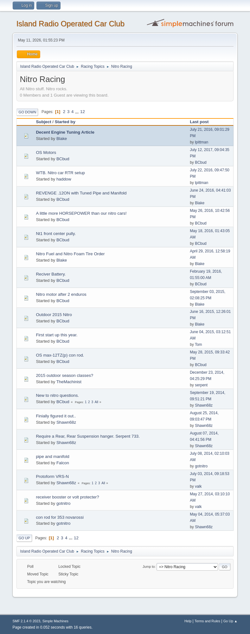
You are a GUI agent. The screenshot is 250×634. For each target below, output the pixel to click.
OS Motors (46, 152)
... (77, 111)
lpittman (201, 142)
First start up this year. (56, 335)
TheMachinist (68, 381)
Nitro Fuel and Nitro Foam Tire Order (70, 253)
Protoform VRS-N (52, 476)
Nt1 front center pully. (56, 233)
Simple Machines (55, 621)
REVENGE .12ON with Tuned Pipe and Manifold (81, 193)
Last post (202, 121)
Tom (198, 344)
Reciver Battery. (51, 274)
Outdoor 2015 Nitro (54, 314)
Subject (43, 121)
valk (198, 486)
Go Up (24, 538)
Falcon (62, 462)
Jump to (149, 566)
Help (187, 621)
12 (82, 111)
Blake (61, 138)
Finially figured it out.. (56, 416)
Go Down (27, 112)
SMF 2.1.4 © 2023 (26, 621)
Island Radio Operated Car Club (70, 23)
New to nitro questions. (57, 395)
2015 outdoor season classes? (64, 375)
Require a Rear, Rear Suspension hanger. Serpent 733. (88, 436)
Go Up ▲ (230, 621)
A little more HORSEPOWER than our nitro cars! (81, 213)
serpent (201, 385)
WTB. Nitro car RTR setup (60, 172)
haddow (63, 179)
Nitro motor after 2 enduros (61, 294)
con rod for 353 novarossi (59, 517)
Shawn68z (204, 405)
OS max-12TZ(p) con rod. (60, 355)
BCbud (62, 158)
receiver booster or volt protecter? (67, 497)
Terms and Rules (207, 621)
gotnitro (201, 466)
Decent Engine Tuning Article (65, 132)
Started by (65, 121)
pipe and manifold (52, 456)
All (96, 402)
